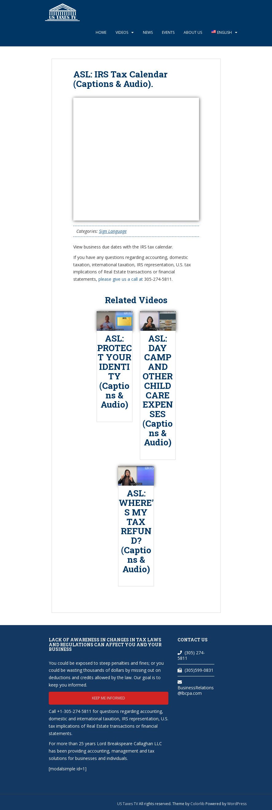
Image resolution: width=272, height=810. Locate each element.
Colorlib (197, 803)
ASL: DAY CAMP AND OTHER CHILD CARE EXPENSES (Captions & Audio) (158, 390)
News (148, 32)
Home (101, 32)
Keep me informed (108, 698)
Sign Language (113, 231)
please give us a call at (120, 279)
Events (168, 32)
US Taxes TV (128, 803)
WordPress (237, 803)
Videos (122, 32)
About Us (193, 32)
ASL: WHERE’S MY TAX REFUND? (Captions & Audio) (136, 530)
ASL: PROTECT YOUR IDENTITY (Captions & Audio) (114, 371)
